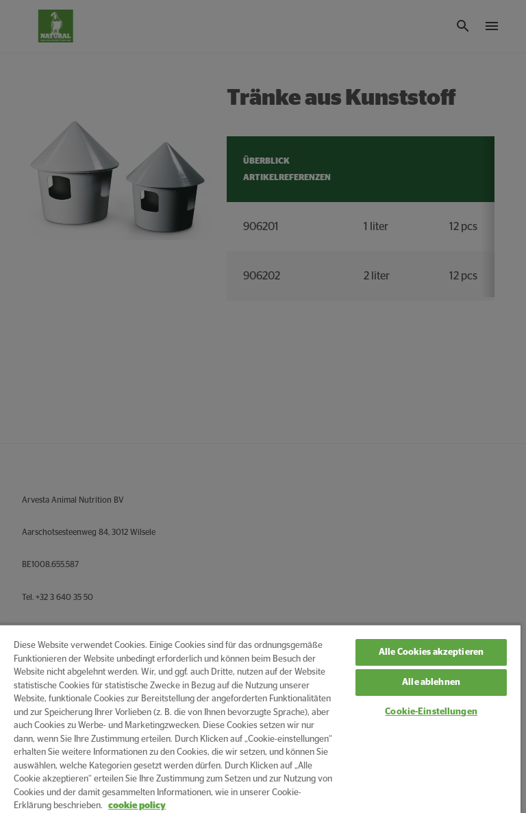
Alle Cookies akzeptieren (431, 652)
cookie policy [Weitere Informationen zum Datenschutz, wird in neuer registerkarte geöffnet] (137, 805)
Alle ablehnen (431, 682)
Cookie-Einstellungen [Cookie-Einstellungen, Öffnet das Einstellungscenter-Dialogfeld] (431, 712)
